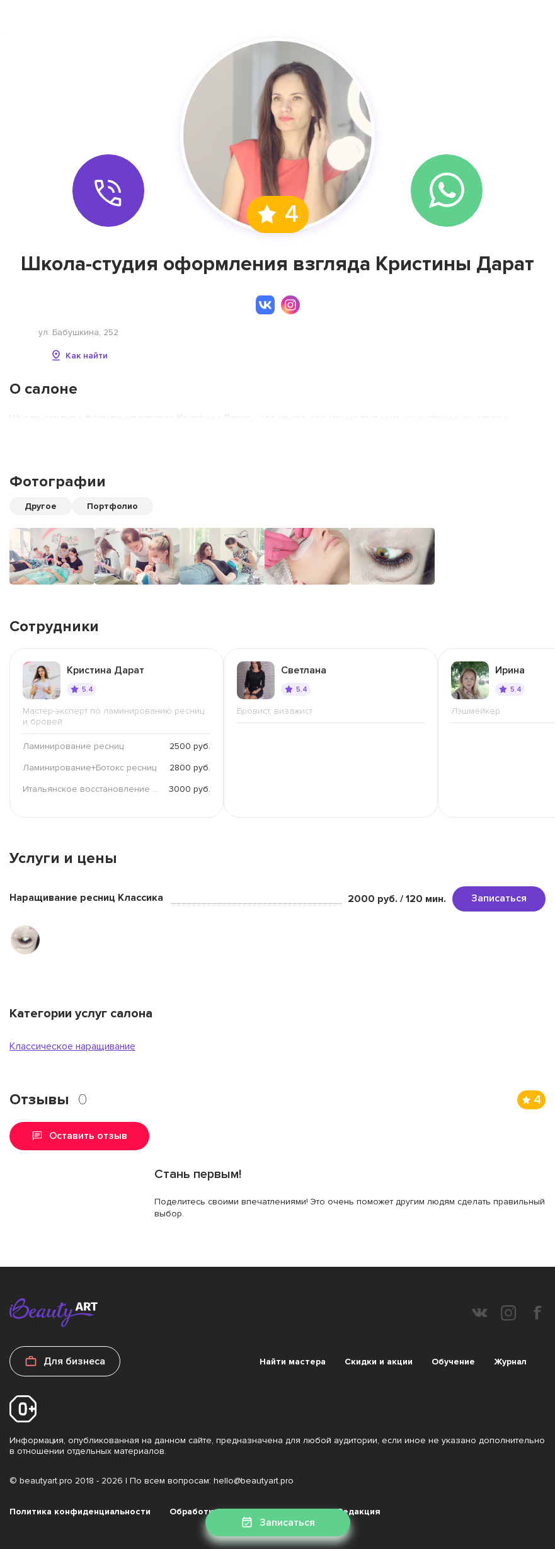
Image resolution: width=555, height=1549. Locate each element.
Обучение (453, 1361)
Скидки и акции (379, 1361)
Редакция (359, 1511)
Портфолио (112, 506)
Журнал (510, 1361)
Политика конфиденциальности (80, 1511)
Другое (41, 506)
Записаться (499, 898)
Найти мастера (293, 1361)
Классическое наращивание (72, 1046)
